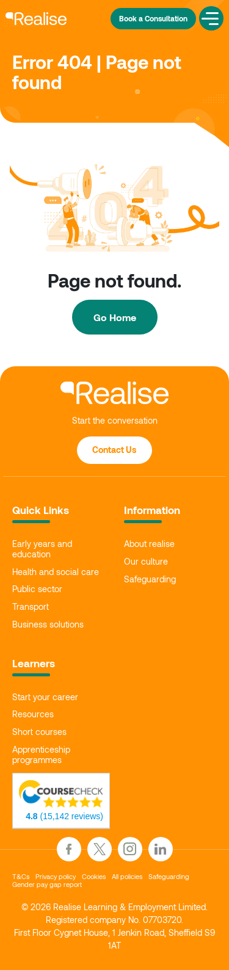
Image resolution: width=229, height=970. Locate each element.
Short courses (39, 732)
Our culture (146, 561)
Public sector (37, 589)
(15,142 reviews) (64, 816)
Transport (30, 607)
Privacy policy (55, 876)
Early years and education (42, 549)
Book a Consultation (153, 18)
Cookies (94, 876)
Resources (33, 714)
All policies (127, 876)
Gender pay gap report (47, 884)
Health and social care (55, 572)
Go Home (114, 317)
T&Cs (20, 876)
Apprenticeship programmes (41, 755)
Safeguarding (150, 579)
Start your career (45, 697)
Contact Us (114, 449)
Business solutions (48, 624)
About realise (149, 544)
